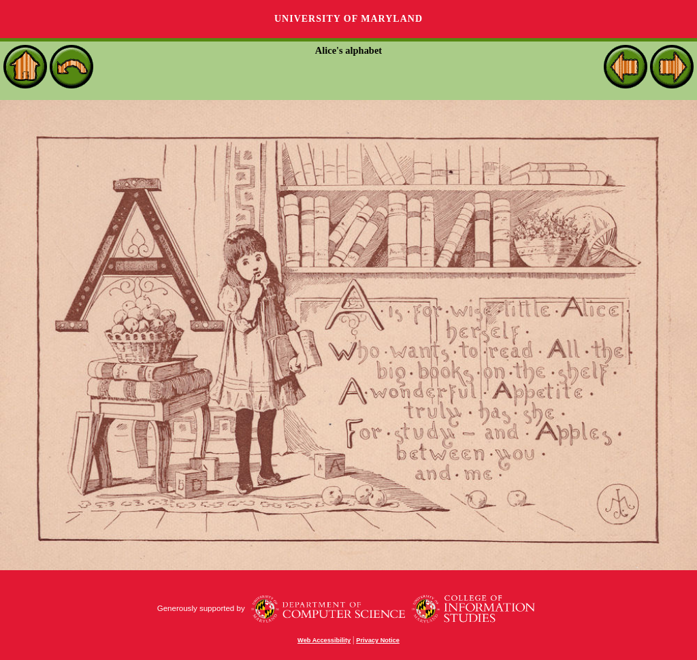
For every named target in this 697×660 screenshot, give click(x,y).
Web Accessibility (324, 640)
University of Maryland (348, 19)
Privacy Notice (378, 640)
